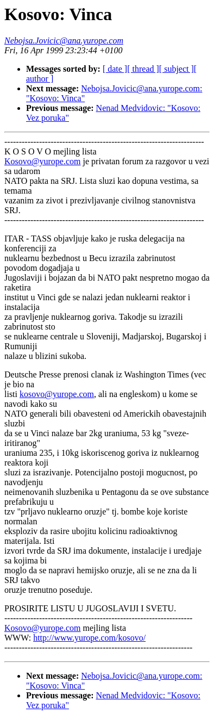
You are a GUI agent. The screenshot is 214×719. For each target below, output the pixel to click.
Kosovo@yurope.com (42, 161)
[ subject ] (176, 68)
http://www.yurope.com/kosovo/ (89, 637)
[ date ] (115, 68)
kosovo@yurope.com (57, 394)
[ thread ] (143, 68)
